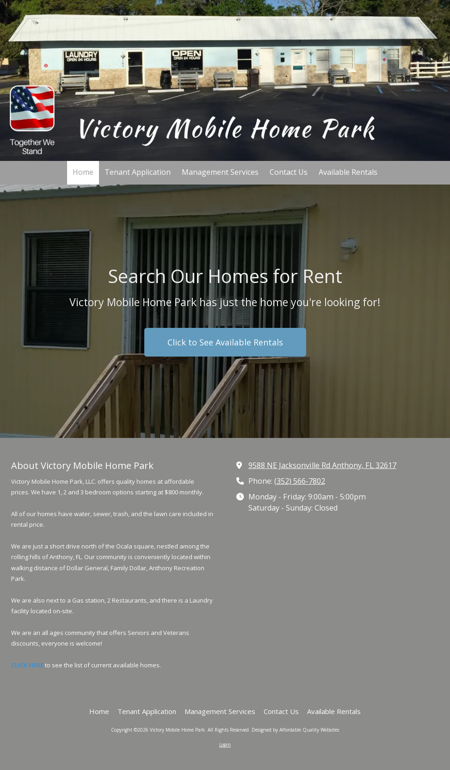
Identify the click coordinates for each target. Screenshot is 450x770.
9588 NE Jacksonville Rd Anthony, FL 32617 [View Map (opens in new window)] (322, 465)
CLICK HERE (27, 665)
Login (225, 744)
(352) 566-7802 (299, 481)
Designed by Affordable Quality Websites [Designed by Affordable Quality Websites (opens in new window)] (295, 730)
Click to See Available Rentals (225, 342)
